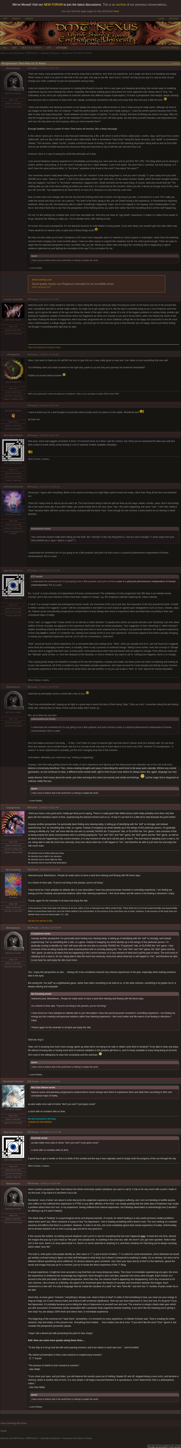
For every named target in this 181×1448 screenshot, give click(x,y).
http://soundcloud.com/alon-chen (44, 347)
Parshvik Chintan (13, 1081)
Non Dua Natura (13, 435)
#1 (28, 68)
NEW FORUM (53, 4)
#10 (29, 869)
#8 (28, 687)
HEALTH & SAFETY (32, 47)
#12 (29, 1081)
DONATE (29, 19)
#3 (28, 354)
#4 (28, 405)
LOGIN (161, 19)
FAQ (4, 47)
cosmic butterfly (13, 299)
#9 (28, 807)
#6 (28, 486)
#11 (29, 927)
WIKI (14, 47)
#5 (28, 435)
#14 (29, 1183)
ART (49, 47)
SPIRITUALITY (32, 53)
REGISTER (174, 19)
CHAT (4, 19)
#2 (28, 299)
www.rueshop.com (42, 279)
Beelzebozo (13, 68)
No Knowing (13, 869)
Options (176, 63)
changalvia (13, 354)
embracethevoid (13, 486)
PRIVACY (16, 19)
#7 (28, 570)
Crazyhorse (13, 807)
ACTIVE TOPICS (170, 47)
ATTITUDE (61, 47)
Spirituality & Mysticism (50, 53)
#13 (29, 1132)
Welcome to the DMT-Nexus (12, 53)
